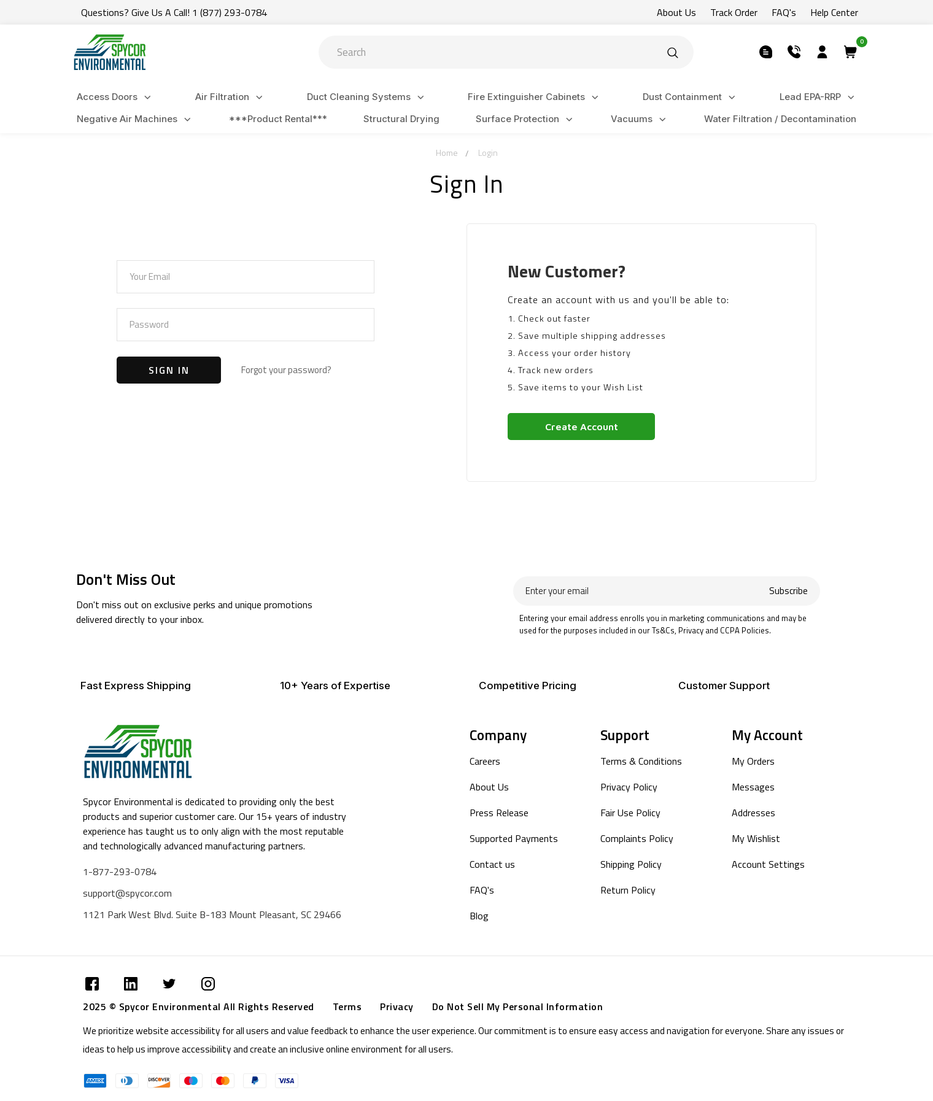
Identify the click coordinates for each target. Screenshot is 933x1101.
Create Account (581, 426)
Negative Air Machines (136, 119)
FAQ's (482, 890)
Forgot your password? (286, 370)
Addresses (753, 812)
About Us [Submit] (676, 12)
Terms (347, 1006)
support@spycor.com (127, 893)
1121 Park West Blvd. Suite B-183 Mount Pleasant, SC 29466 (212, 914)
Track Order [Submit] (733, 12)
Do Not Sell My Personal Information (517, 1006)
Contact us (492, 864)
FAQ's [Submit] (784, 12)
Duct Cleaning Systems (367, 97)
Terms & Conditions (641, 761)
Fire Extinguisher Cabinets (535, 97)
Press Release (499, 812)
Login (488, 152)
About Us (489, 786)
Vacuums (640, 119)
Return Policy (628, 890)
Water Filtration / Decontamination (780, 119)
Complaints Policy (636, 838)
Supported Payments (514, 838)
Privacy (397, 1006)
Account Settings (768, 864)
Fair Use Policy (630, 812)
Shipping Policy (631, 864)
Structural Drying (401, 119)
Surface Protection (526, 119)
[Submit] (672, 52)
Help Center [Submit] (834, 12)
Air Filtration (230, 97)
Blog (479, 915)
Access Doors (116, 97)
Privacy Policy (628, 786)
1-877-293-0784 (120, 871)
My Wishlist (756, 838)
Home (447, 152)
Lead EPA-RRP (819, 97)
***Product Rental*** (278, 119)
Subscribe (788, 591)
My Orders (753, 761)
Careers (485, 761)
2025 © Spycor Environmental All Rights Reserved (198, 1006)
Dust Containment (691, 97)
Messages (753, 786)
